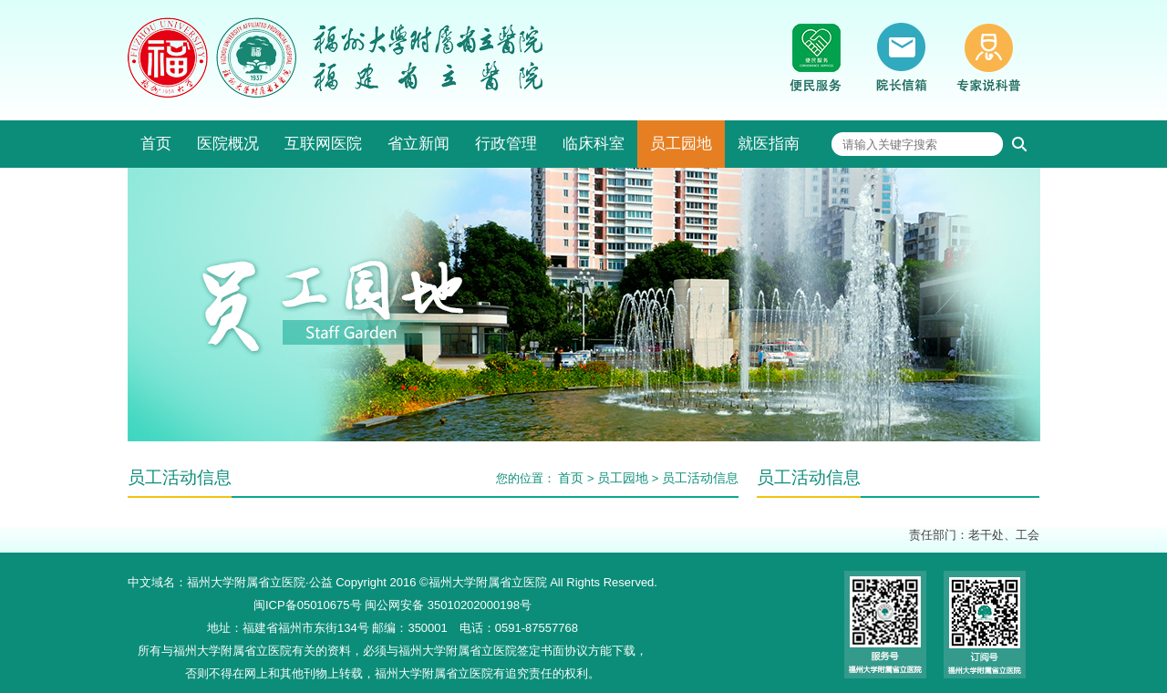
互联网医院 (323, 143)
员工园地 (681, 143)
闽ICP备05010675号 (307, 605)
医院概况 (228, 143)
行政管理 (506, 143)
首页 (155, 143)
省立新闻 (418, 143)
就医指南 (769, 143)
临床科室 (594, 143)
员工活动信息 (700, 478)
